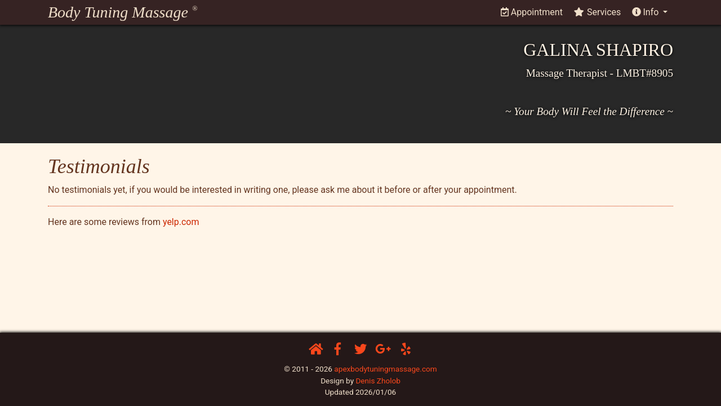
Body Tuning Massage (122, 12)
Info (646, 12)
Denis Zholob (377, 380)
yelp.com (181, 222)
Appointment (532, 12)
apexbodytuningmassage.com (385, 368)
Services (597, 12)
